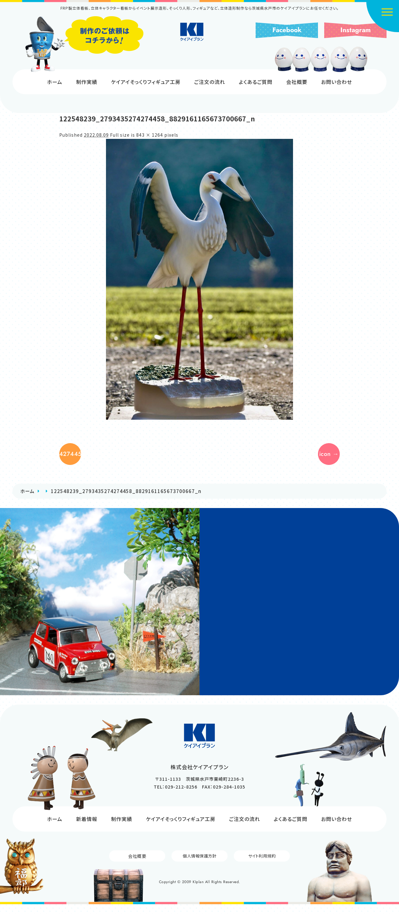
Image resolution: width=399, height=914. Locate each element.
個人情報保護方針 (199, 865)
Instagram (355, 30)
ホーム (54, 82)
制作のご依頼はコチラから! (84, 44)
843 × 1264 (149, 135)
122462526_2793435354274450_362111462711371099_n (74, 458)
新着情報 (86, 828)
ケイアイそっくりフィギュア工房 (145, 82)
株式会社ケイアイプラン (199, 38)
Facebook (286, 30)
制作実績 (86, 82)
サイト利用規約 (262, 865)
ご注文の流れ (209, 82)
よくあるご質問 (255, 82)
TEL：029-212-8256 (175, 796)
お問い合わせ (336, 82)
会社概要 (296, 82)
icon (319, 458)
